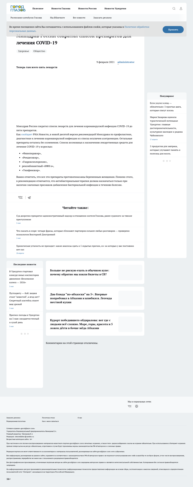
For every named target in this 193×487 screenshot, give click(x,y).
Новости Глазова (60, 8)
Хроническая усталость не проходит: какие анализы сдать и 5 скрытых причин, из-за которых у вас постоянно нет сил (75, 249)
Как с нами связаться (50, 421)
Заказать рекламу (102, 17)
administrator (125, 62)
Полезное (37, 8)
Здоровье (23, 51)
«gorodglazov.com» (27, 428)
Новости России (87, 8)
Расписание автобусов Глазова (26, 17)
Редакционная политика (15, 421)
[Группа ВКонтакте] (129, 406)
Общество (39, 51)
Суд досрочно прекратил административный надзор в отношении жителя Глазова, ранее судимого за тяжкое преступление (75, 219)
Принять (173, 29)
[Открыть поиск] (174, 8)
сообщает (26, 134)
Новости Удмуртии (115, 8)
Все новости (79, 17)
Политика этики (48, 418)
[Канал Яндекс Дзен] (136, 406)
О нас (80, 418)
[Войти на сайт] (181, 8)
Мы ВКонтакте (57, 17)
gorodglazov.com (76, 443)
